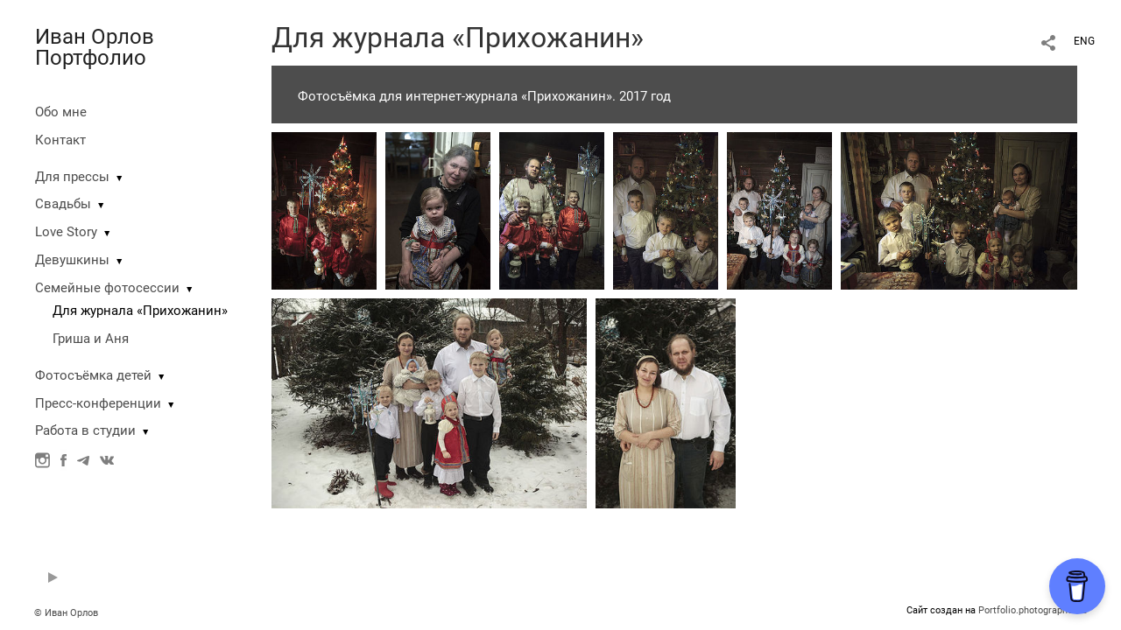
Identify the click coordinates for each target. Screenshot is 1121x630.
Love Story (66, 232)
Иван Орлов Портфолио (94, 47)
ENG (1084, 41)
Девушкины (72, 260)
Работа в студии (85, 430)
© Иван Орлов (66, 613)
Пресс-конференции (98, 403)
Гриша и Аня (91, 338)
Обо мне (61, 112)
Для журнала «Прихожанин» (140, 310)
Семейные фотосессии (107, 288)
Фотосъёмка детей (93, 375)
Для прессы (72, 177)
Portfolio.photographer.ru (1032, 610)
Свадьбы (63, 204)
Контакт (60, 140)
